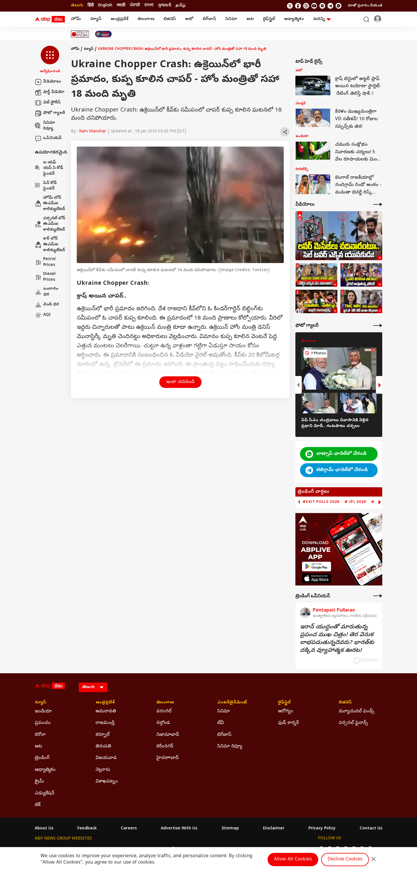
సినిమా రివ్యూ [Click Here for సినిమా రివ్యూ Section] (229, 746)
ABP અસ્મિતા (170, 849)
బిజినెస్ (170, 19)
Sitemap (230, 829)
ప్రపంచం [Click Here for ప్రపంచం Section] (43, 723)
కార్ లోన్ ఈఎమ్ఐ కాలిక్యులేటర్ (50, 244)
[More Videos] (377, 204)
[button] (50, 60)
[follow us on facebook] (298, 5)
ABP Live (74, 849)
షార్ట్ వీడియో (49, 92)
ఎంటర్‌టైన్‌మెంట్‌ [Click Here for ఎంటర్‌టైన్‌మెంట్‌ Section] (232, 703)
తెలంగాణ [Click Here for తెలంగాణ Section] (165, 703)
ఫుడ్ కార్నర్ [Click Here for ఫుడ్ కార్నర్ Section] (288, 723)
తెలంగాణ (146, 19)
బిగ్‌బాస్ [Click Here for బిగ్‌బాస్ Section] (224, 735)
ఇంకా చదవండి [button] (180, 382)
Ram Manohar (92, 131)
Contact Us (371, 829)
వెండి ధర (47, 304)
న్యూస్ (95, 19)
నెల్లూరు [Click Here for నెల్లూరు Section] (103, 770)
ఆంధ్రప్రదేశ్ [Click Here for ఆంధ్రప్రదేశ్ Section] (105, 703)
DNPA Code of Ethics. (102, 861)
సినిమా (231, 19)
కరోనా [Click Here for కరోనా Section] (40, 735)
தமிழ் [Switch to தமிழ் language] (180, 5)
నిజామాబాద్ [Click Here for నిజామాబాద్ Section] (167, 735)
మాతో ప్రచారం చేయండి (365, 5)
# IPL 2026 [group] (355, 501)
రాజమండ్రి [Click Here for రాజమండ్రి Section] (105, 723)
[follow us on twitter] (289, 5)
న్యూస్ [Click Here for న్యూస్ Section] (40, 703)
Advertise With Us (179, 829)
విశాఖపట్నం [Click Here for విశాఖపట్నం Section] (107, 781)
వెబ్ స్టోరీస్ (48, 102)
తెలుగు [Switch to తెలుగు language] (77, 5)
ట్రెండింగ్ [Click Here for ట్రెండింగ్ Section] (42, 758)
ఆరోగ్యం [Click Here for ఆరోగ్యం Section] (285, 711)
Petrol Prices (45, 262)
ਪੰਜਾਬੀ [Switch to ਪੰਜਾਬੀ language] (135, 5)
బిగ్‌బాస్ (209, 19)
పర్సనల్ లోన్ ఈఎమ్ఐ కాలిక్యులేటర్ (50, 224)
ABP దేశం (269, 849)
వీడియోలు (48, 82)
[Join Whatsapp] (338, 5)
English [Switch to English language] (105, 5)
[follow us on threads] (306, 5)
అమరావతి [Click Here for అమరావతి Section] (106, 711)
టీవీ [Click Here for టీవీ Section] (220, 723)
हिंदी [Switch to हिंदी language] (90, 5)
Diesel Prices (45, 277)
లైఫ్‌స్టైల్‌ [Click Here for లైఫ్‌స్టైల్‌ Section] (284, 703)
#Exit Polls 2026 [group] (321, 501)
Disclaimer (273, 829)
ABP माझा (144, 849)
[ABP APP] (316, 566)
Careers (129, 829)
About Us (44, 829)
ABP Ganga (198, 849)
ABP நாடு (246, 849)
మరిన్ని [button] (322, 19)
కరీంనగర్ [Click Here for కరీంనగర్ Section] (164, 746)
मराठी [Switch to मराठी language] (121, 5)
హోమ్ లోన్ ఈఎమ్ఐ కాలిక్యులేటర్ (50, 203)
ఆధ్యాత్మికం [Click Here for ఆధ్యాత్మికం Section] (45, 770)
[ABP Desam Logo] (50, 19)
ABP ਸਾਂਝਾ (223, 849)
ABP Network (48, 849)
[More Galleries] (377, 325)
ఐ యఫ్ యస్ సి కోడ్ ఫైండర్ (49, 168)
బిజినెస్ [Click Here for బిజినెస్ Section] (345, 703)
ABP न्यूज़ (97, 849)
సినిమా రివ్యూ (45, 126)
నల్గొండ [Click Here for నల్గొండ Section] (163, 723)
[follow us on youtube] (314, 5)
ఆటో (189, 19)
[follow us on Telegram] (330, 5)
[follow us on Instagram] (322, 5)
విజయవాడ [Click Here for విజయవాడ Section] (106, 758)
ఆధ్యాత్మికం (294, 19)
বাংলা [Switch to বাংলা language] (148, 5)
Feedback (87, 829)
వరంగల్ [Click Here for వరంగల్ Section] (163, 711)
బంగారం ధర (46, 292)
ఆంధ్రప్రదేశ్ (119, 19)
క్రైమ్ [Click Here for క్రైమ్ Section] (39, 781)
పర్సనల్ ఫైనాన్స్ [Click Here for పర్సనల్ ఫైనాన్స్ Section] (353, 723)
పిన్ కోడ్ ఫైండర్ (46, 186)
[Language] (93, 687)
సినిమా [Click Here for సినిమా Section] (223, 711)
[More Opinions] (377, 596)
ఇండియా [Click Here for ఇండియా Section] (43, 711)
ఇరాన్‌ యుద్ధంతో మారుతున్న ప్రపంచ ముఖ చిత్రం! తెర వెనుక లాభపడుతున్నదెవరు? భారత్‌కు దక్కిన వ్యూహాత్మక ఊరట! (337, 639)
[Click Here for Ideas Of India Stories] (80, 34)
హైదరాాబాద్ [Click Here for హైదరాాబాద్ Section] (167, 758)
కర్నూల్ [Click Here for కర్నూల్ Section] (102, 735)
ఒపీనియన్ (48, 138)
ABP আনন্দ (120, 849)
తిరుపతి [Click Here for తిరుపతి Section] (103, 746)
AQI (43, 315)
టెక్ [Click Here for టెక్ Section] (38, 805)
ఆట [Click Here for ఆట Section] (38, 746)
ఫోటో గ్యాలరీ (50, 113)
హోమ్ (76, 19)
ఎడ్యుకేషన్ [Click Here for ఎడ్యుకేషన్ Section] (44, 793)
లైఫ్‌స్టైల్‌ (269, 19)
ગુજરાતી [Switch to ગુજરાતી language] (164, 5)
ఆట (250, 19)
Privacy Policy (322, 829)
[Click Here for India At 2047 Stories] (103, 34)
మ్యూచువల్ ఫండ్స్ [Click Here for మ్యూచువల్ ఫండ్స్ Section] (356, 711)
